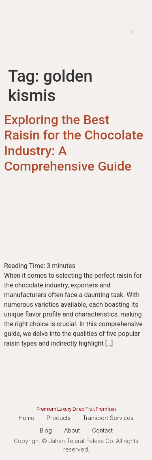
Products (59, 417)
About (72, 430)
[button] (132, 32)
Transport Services (108, 417)
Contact (102, 430)
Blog (46, 430)
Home (26, 417)
